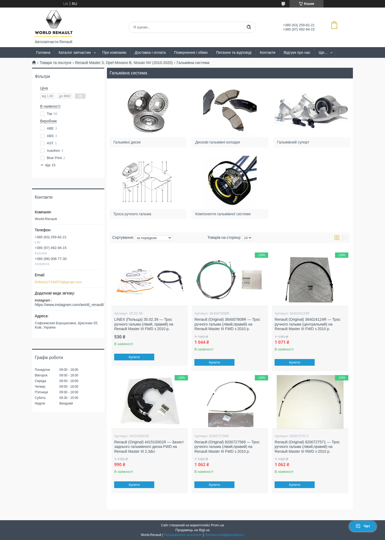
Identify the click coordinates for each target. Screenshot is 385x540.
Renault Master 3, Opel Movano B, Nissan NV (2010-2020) (124, 63)
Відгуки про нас (297, 52)
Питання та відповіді (234, 52)
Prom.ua (217, 525)
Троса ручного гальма (132, 214)
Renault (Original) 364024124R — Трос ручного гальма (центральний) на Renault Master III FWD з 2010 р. (307, 324)
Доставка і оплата (150, 52)
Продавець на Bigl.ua (192, 530)
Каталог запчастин (75, 52)
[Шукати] (248, 27)
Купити (134, 357)
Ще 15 (50, 165)
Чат (363, 526)
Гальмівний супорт (293, 142)
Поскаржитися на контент (183, 535)
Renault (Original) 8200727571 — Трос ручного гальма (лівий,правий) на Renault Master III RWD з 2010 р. (307, 447)
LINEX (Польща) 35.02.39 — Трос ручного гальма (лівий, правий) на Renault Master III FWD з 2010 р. (143, 324)
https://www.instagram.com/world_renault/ (69, 305)
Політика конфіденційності (224, 535)
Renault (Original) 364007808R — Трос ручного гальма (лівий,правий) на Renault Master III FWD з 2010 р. (227, 324)
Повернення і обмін (191, 52)
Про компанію (114, 52)
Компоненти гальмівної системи (223, 214)
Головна (43, 52)
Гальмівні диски (127, 142)
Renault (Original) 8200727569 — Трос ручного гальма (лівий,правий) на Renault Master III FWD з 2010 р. (227, 447)
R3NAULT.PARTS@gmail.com (58, 282)
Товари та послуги (55, 63)
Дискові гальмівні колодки (217, 142)
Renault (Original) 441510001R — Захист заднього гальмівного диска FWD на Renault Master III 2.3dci (149, 447)
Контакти (267, 52)
